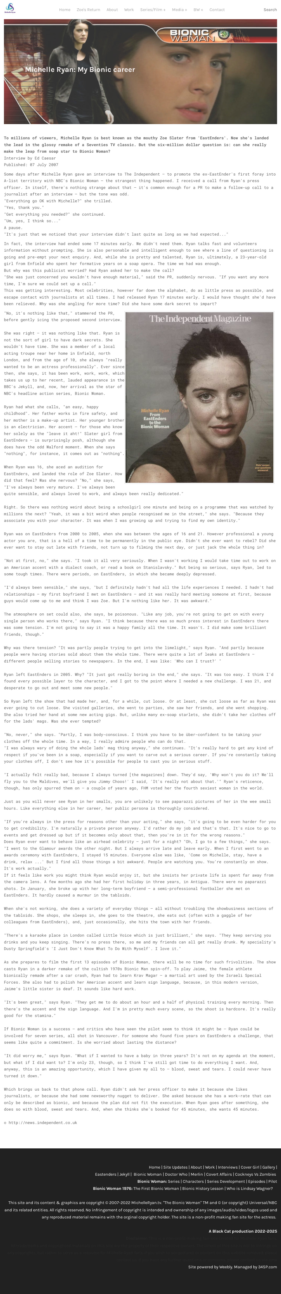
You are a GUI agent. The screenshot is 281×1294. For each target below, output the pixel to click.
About (112, 12)
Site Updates (176, 1172)
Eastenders (106, 1180)
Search (270, 12)
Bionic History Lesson (202, 1194)
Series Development (226, 1187)
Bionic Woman (148, 1180)
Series (174, 1187)
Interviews (228, 1172)
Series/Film (151, 12)
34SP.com (267, 1272)
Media (178, 12)
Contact (217, 12)
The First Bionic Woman (156, 1194)
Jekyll (125, 1180)
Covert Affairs (219, 1180)
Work (129, 12)
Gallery (269, 1172)
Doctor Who (177, 1180)
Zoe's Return (88, 12)
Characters (194, 1187)
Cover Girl (250, 1172)
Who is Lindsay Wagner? (250, 1194)
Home (64, 12)
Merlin (197, 1180)
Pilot (272, 1187)
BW (197, 12)
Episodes (257, 1187)
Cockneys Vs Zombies (255, 1180)
